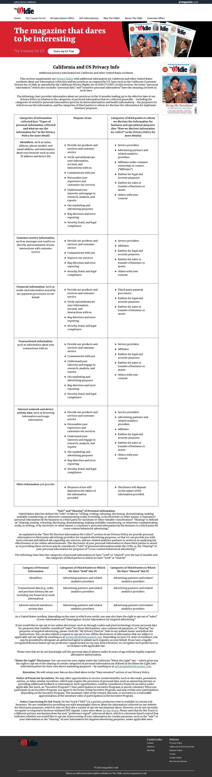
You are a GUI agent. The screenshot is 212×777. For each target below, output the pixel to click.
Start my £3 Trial (64, 51)
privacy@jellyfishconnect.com (84, 637)
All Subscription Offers (62, 18)
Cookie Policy (175, 758)
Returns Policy (175, 750)
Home (17, 18)
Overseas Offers (156, 18)
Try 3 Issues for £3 (35, 18)
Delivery (150, 747)
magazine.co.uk (110, 767)
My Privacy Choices (178, 761)
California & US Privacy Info (181, 747)
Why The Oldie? (111, 18)
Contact (150, 743)
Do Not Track (111, 710)
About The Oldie (133, 18)
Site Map (150, 750)
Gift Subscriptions (89, 18)
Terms (172, 754)
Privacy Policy (65, 78)
